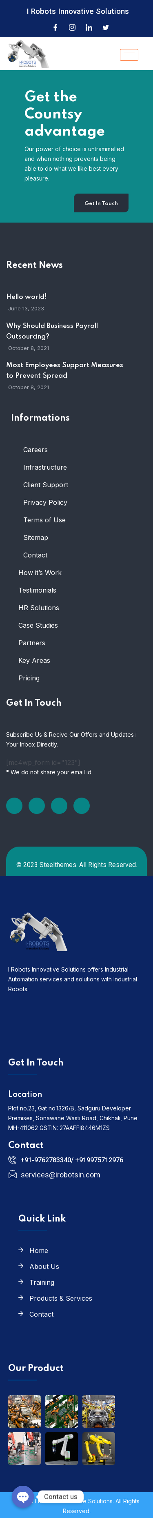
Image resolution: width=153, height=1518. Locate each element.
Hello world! (26, 297)
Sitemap (35, 537)
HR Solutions (38, 608)
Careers (35, 450)
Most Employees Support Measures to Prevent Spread (64, 370)
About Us (44, 1266)
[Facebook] (55, 27)
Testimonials (37, 590)
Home (38, 1250)
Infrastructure (45, 467)
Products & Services (60, 1298)
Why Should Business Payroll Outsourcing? (52, 331)
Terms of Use (44, 520)
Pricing (29, 678)
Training (41, 1282)
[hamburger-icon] (129, 55)
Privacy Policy (45, 502)
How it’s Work (40, 572)
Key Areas (34, 660)
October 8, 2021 (28, 348)
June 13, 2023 (26, 308)
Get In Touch (101, 203)
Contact (35, 555)
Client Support (45, 485)
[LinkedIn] (89, 27)
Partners (31, 643)
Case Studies (38, 625)
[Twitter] (105, 27)
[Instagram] (72, 27)
